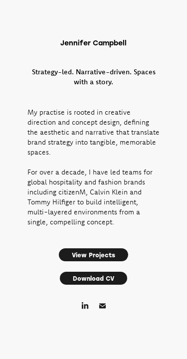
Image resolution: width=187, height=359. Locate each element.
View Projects (93, 255)
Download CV (93, 278)
